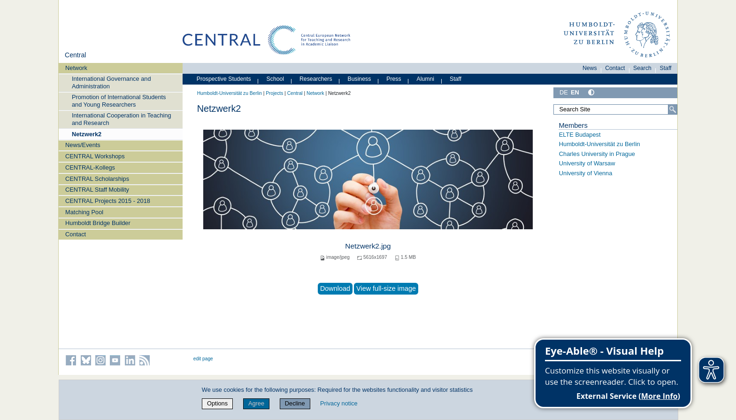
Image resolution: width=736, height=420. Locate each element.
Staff (666, 68)
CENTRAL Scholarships (97, 178)
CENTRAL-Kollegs (90, 167)
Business (359, 79)
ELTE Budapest (580, 134)
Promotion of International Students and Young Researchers (119, 100)
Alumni (426, 79)
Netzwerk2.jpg (368, 246)
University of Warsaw (587, 163)
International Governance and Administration (111, 82)
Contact (75, 234)
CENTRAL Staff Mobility (97, 189)
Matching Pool (84, 212)
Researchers (315, 79)
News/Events (82, 144)
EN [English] (575, 92)
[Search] (672, 109)
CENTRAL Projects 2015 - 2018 (107, 200)
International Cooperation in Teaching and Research (121, 119)
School (275, 79)
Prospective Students (224, 79)
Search (642, 68)
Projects (274, 93)
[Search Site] (615, 109)
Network (76, 67)
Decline (295, 403)
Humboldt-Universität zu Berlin (229, 93)
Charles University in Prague (597, 153)
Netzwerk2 (86, 134)
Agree (256, 403)
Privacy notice (339, 403)
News (590, 68)
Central (75, 55)
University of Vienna (586, 173)
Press (393, 79)
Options (217, 403)
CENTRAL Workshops (95, 156)
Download (335, 288)
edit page (203, 358)
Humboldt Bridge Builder (97, 222)
